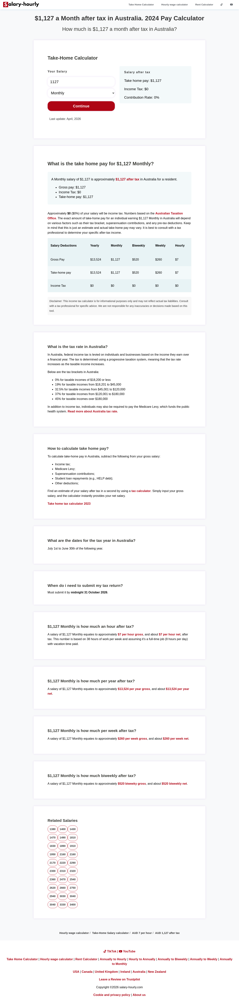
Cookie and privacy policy (111, 994)
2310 (63, 870)
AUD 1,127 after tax (167, 932)
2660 (63, 887)
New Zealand (157, 971)
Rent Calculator (204, 4)
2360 (53, 879)
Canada (87, 971)
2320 (73, 870)
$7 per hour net (170, 634)
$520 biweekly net (174, 783)
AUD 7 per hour (142, 932)
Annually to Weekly (203, 959)
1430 (73, 829)
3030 (63, 896)
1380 (53, 829)
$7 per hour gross (130, 634)
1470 (53, 837)
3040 (73, 896)
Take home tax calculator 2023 (69, 503)
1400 (63, 829)
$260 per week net (175, 738)
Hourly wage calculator (174, 4)
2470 (63, 879)
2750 (73, 887)
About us (139, 994)
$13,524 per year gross (134, 689)
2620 (53, 887)
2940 (53, 896)
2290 (73, 862)
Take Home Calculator (141, 4)
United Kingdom (106, 971)
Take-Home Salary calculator (110, 932)
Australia (139, 971)
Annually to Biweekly (173, 959)
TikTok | (111, 951)
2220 (63, 862)
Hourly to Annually (142, 959)
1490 (63, 837)
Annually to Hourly (113, 959)
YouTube (127, 951)
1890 (63, 845)
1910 (73, 845)
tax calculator (141, 491)
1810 (73, 837)
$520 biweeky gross (132, 783)
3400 (73, 904)
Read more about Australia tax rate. (93, 411)
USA (76, 971)
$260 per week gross (132, 738)
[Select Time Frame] (81, 93)
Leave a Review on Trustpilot (119, 979)
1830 (53, 845)
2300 (53, 870)
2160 (63, 854)
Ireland (125, 971)
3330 (63, 904)
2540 (73, 879)
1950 (53, 854)
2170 (53, 862)
